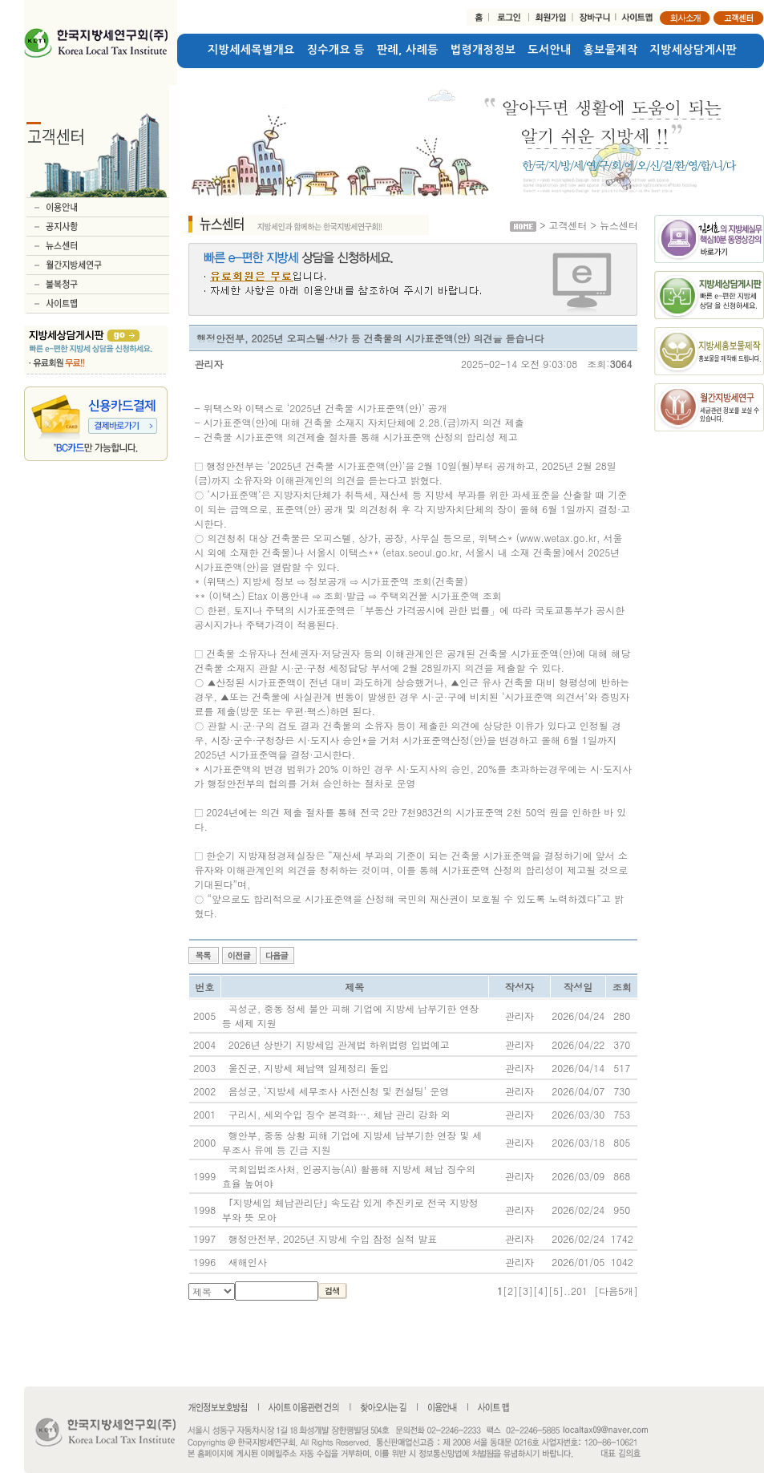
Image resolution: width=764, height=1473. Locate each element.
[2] (510, 1290)
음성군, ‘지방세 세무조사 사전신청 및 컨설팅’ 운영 (339, 1091)
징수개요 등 (336, 49)
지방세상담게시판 (694, 49)
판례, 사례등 (408, 49)
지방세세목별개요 (251, 49)
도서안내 (549, 49)
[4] (540, 1290)
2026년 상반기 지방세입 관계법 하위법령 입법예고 (339, 1044)
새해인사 (247, 1262)
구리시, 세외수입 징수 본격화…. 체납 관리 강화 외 (339, 1114)
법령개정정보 (483, 49)
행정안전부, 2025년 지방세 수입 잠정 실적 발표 (333, 1238)
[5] (556, 1290)
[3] (525, 1290)
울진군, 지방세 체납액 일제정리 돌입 (309, 1067)
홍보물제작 (611, 49)
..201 (576, 1290)
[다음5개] (616, 1290)
